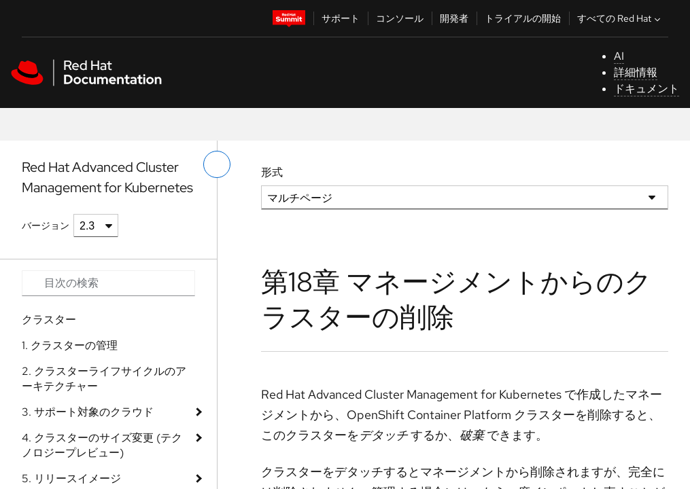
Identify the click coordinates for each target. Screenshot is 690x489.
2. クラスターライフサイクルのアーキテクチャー (104, 378)
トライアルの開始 (523, 18)
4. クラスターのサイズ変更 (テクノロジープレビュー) (102, 445)
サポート (341, 18)
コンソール (400, 18)
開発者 (454, 18)
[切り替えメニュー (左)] (216, 164)
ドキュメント (646, 89)
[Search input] (108, 283)
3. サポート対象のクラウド (88, 412)
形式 (272, 172)
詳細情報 (635, 72)
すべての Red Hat (620, 18)
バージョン (45, 225)
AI (619, 56)
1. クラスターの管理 (70, 345)
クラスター (49, 319)
